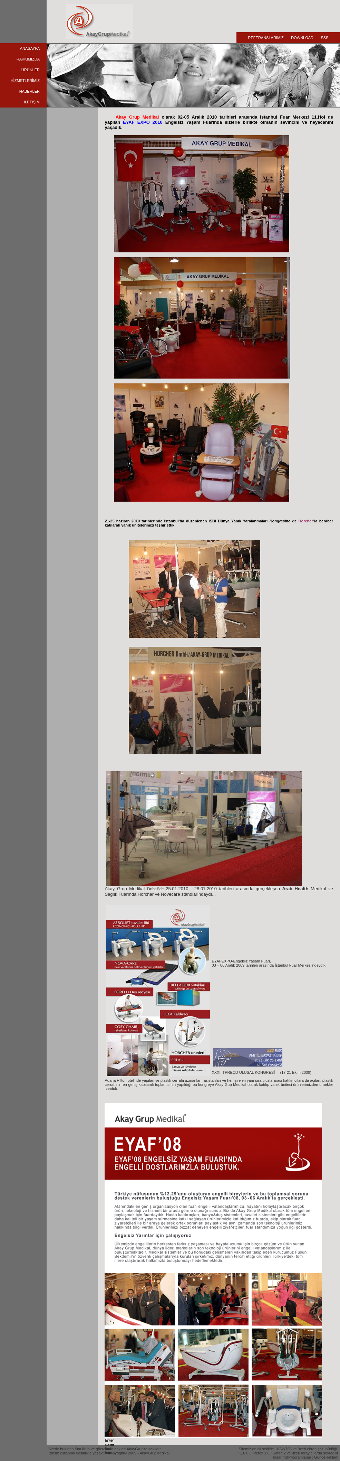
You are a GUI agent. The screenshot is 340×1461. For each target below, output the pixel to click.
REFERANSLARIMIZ (266, 38)
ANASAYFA (30, 48)
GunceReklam (326, 1457)
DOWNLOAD (302, 38)
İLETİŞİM (32, 102)
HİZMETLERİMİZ (25, 80)
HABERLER (29, 91)
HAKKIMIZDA (28, 59)
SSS (324, 38)
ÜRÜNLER (30, 70)
